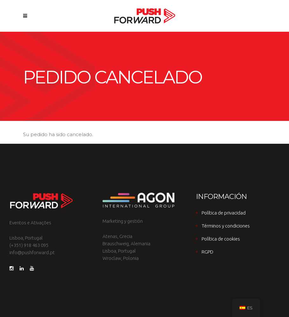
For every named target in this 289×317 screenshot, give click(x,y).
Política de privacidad (224, 212)
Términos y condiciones (226, 225)
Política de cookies (221, 238)
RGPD (207, 251)
